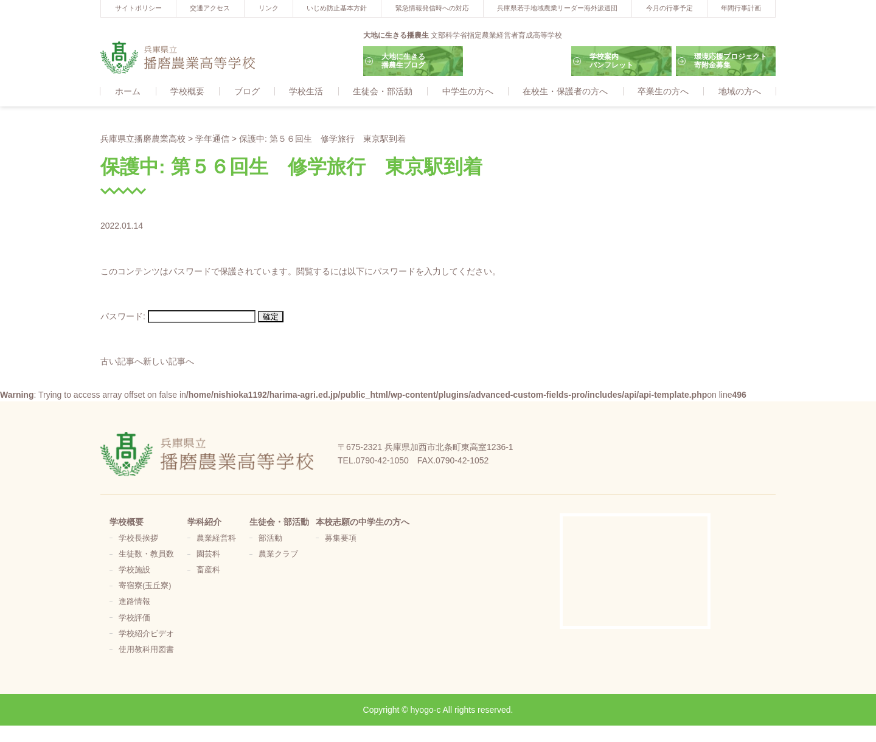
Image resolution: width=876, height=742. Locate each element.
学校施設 (134, 570)
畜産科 (208, 570)
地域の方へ (739, 92)
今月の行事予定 (669, 8)
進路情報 (134, 602)
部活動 (270, 539)
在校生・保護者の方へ (565, 92)
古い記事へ (121, 362)
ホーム (128, 92)
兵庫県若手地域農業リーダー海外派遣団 (557, 8)
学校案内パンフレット (611, 60)
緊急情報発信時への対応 (432, 8)
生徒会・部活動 (382, 92)
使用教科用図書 (146, 650)
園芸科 (208, 554)
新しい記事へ (168, 362)
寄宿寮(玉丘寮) (145, 586)
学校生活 (306, 92)
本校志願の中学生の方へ (362, 522)
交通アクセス (210, 8)
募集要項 (340, 539)
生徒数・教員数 (146, 554)
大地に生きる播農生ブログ (403, 60)
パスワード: (177, 317)
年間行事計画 (741, 8)
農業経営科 (216, 539)
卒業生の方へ (663, 92)
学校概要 (187, 92)
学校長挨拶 (138, 539)
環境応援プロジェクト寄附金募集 (730, 60)
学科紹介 (204, 522)
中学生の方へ (467, 92)
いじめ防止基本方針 (337, 8)
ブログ (247, 92)
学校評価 (134, 618)
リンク (269, 8)
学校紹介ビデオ (146, 634)
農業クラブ (278, 554)
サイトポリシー (138, 8)
